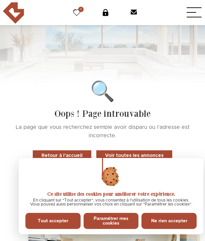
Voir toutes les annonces (134, 155)
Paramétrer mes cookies (111, 221)
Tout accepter (53, 221)
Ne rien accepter (169, 221)
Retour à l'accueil (62, 155)
